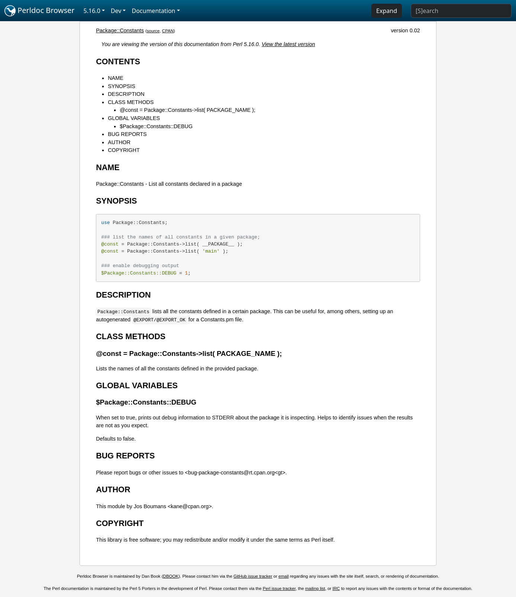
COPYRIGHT (124, 150)
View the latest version (288, 44)
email (283, 576)
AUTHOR (119, 142)
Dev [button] (116, 11)
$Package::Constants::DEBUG (156, 126)
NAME (115, 78)
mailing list (315, 588)
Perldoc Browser (39, 10)
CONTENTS (118, 61)
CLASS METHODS (131, 102)
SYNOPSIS (121, 86)
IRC (336, 588)
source (153, 31)
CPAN (168, 31)
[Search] (461, 11)
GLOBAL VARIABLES (134, 118)
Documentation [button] (153, 11)
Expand (386, 11)
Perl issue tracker (279, 588)
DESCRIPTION (126, 94)
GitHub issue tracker (252, 576)
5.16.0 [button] (92, 11)
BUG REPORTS (127, 134)
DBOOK (171, 576)
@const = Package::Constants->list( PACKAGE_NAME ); (187, 110)
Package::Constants (120, 30)
